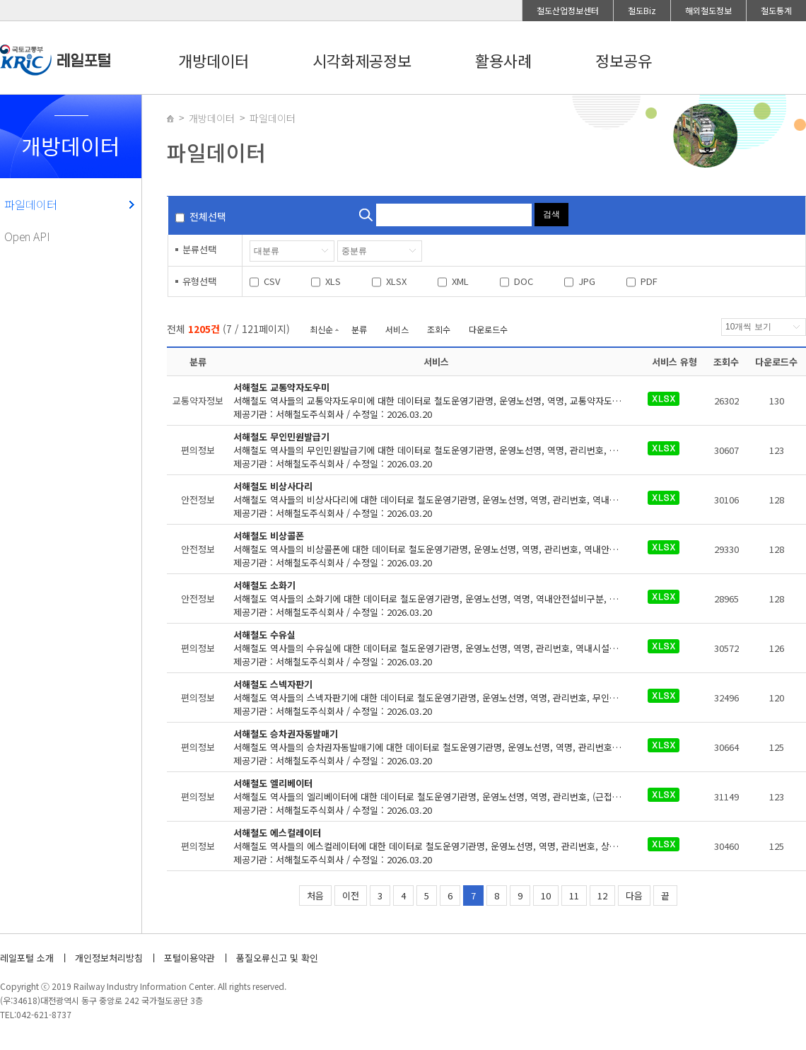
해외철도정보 (708, 10)
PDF (649, 281)
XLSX (396, 281)
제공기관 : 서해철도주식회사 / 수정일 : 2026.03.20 (436, 400)
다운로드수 (488, 329)
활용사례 (503, 60)
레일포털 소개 (27, 957)
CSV (272, 281)
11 (574, 895)
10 (546, 895)
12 (602, 895)
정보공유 (623, 60)
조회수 (438, 329)
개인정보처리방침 (109, 957)
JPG (586, 281)
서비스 (397, 329)
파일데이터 (30, 204)
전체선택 (207, 216)
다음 (634, 895)
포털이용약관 (189, 957)
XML (460, 281)
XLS (333, 281)
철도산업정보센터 (568, 10)
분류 (359, 329)
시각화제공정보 (362, 60)
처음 (315, 895)
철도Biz (642, 10)
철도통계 (776, 10)
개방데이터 (213, 60)
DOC (523, 281)
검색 (551, 214)
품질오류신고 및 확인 (277, 957)
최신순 (321, 329)
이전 (350, 895)
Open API (27, 236)
